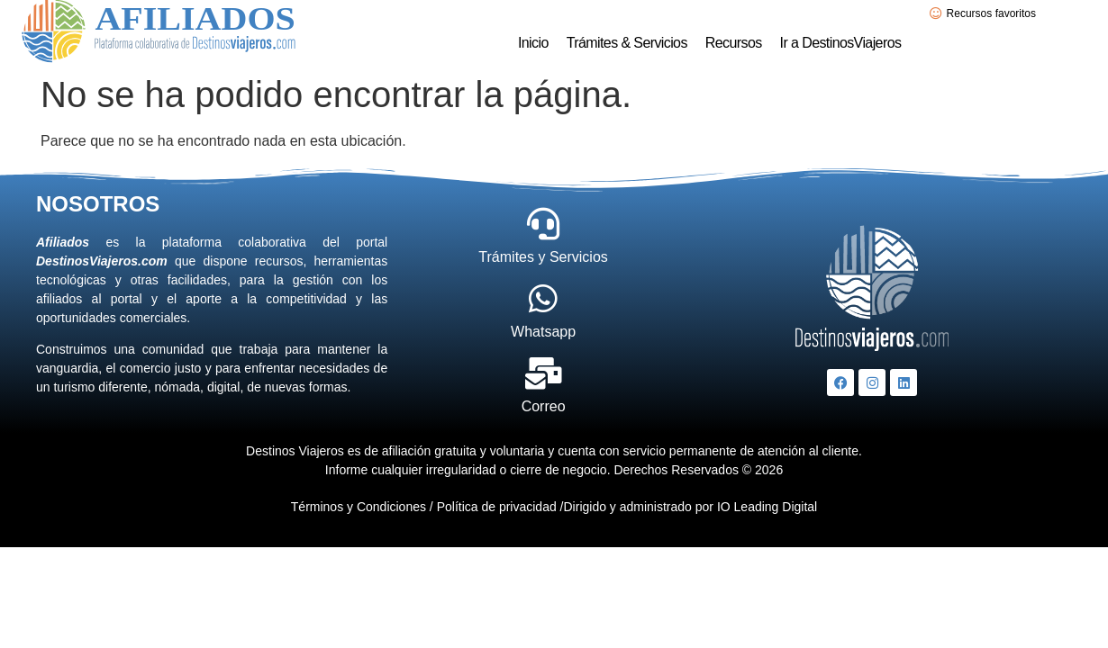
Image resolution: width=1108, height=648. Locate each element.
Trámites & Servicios (627, 42)
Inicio (533, 42)
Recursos (733, 42)
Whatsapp (543, 331)
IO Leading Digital (765, 507)
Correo (544, 406)
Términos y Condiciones (358, 507)
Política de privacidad (497, 507)
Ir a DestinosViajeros (841, 42)
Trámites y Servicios (542, 257)
